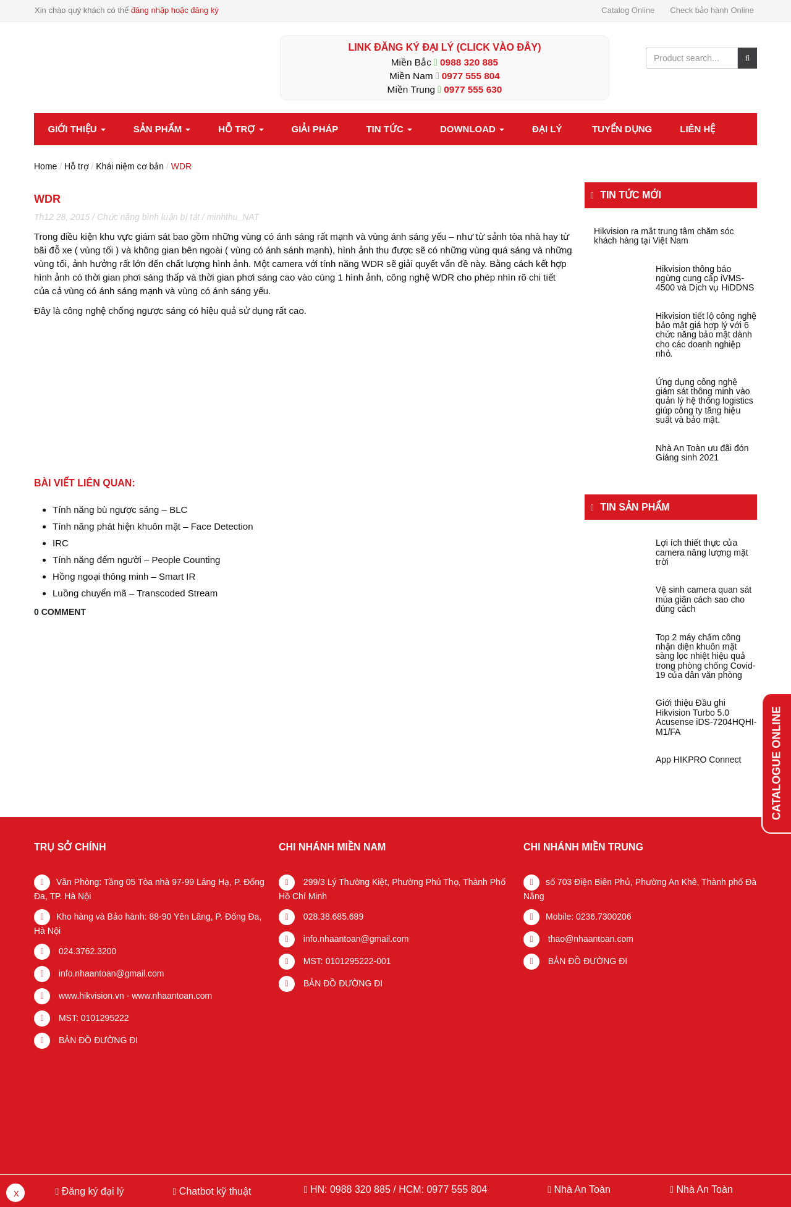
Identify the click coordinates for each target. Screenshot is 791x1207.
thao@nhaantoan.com (589, 939)
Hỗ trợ (240, 129)
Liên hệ (697, 129)
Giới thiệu (77, 129)
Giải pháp (315, 129)
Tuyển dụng (622, 129)
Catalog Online (627, 10)
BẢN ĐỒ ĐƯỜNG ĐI (97, 1040)
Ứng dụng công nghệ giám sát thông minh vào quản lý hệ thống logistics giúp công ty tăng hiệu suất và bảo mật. (704, 401)
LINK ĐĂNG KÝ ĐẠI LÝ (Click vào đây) (444, 47)
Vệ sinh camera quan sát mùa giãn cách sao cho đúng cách (703, 599)
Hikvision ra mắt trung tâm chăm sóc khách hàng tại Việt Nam (664, 236)
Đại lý (547, 129)
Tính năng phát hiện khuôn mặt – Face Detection (153, 526)
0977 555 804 (471, 75)
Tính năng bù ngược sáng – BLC (120, 509)
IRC (61, 543)
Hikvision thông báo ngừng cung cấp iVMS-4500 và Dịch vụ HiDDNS (705, 279)
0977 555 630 (473, 89)
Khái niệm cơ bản (130, 166)
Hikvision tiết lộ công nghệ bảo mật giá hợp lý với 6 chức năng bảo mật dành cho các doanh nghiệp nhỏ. (706, 335)
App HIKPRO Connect (699, 759)
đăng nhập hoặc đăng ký (175, 10)
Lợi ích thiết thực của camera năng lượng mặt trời (702, 552)
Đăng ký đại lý (91, 1191)
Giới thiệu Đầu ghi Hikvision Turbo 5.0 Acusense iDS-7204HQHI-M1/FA (706, 717)
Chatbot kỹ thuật (213, 1191)
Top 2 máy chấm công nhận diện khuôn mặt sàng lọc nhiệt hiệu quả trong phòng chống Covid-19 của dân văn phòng (705, 656)
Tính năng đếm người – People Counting (136, 559)
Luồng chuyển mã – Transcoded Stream (135, 593)
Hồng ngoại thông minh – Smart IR (124, 576)
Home (45, 166)
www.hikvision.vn (90, 996)
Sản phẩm (162, 129)
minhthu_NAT (233, 217)
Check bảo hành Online (712, 10)
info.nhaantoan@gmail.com (110, 973)
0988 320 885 (469, 62)
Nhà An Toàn (582, 1189)
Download (472, 129)
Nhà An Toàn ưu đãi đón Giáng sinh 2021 (702, 453)
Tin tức (389, 129)
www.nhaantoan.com (172, 996)
